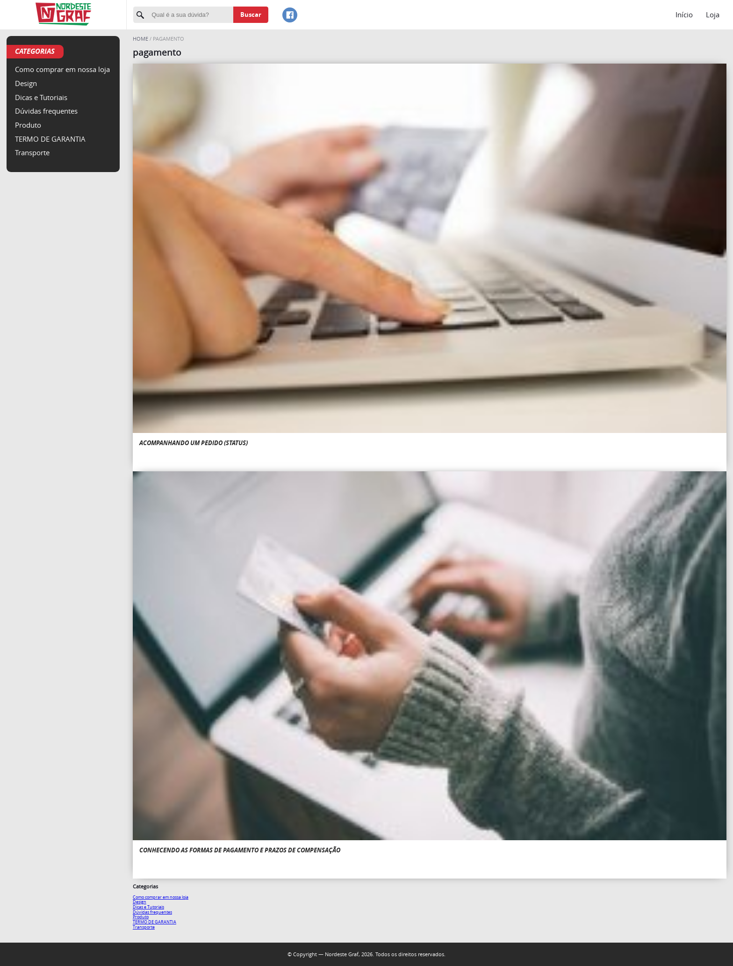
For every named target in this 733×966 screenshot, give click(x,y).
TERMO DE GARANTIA (50, 139)
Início (684, 14)
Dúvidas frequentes (46, 110)
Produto (28, 125)
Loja (712, 14)
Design (26, 83)
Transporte (32, 152)
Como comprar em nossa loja (62, 69)
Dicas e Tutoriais (41, 97)
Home (141, 38)
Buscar (250, 14)
